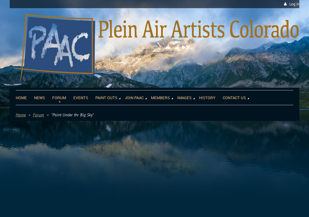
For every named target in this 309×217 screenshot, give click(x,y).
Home (21, 115)
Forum (38, 115)
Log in (294, 4)
